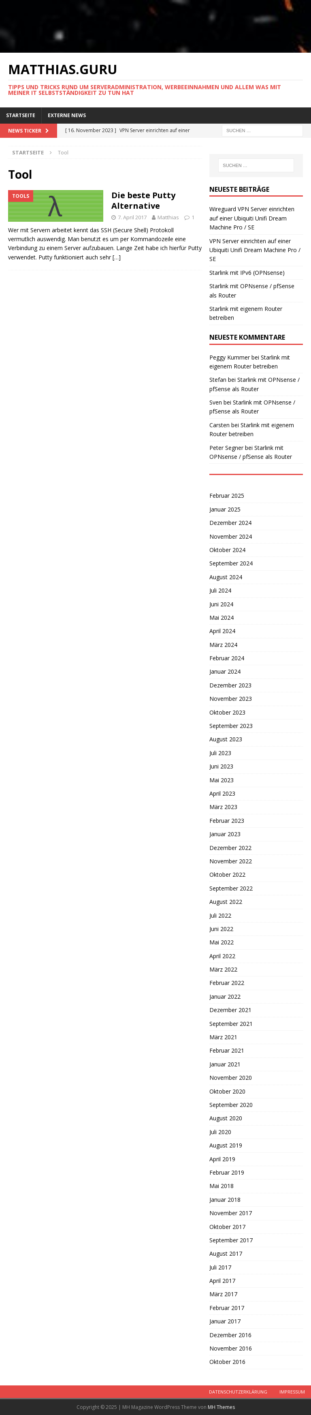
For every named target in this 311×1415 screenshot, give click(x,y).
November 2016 (230, 1348)
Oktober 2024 (227, 550)
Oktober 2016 (227, 1362)
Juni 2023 (221, 766)
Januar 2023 (225, 834)
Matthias (168, 217)
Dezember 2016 (230, 1335)
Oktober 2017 (227, 1227)
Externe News (67, 115)
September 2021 (231, 1024)
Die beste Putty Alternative (143, 200)
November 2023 (230, 698)
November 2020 (230, 1077)
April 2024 (222, 631)
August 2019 (225, 1145)
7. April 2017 (132, 217)
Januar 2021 (225, 1064)
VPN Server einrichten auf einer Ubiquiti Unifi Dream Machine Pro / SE (254, 250)
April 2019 (222, 1159)
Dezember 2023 (230, 685)
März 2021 (223, 1037)
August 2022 (225, 902)
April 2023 (222, 793)
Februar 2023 (226, 820)
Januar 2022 (225, 996)
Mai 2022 (221, 942)
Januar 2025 (225, 509)
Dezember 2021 (230, 1010)
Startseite (20, 115)
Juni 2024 (221, 604)
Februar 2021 (226, 1050)
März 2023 (223, 807)
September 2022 (231, 888)
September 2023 (231, 726)
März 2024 (223, 645)
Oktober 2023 (227, 712)
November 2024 (230, 536)
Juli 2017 (220, 1267)
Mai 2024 (221, 617)
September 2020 (231, 1105)
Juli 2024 (220, 590)
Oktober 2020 (227, 1091)
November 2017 (230, 1213)
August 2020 (225, 1118)
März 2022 (223, 969)
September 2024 (231, 563)
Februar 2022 (226, 983)
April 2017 (222, 1280)
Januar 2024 (225, 671)
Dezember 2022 (230, 848)
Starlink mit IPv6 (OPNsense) (247, 272)
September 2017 (231, 1240)
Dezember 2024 (230, 523)
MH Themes (221, 1407)
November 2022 (230, 861)
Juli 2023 (220, 753)
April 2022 (222, 956)
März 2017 (223, 1294)
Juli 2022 (220, 915)
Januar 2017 (225, 1321)
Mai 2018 (221, 1186)
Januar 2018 (225, 1199)
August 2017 (225, 1253)
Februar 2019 (226, 1172)
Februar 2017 (226, 1308)
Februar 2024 (226, 658)
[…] (117, 257)
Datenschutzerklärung (238, 1392)
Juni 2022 (221, 929)
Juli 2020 (220, 1132)
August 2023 (225, 739)
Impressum (292, 1392)
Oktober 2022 (227, 874)
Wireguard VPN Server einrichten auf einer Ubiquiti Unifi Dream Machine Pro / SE (251, 218)
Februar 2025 (226, 495)
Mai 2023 (221, 780)
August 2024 (225, 577)
